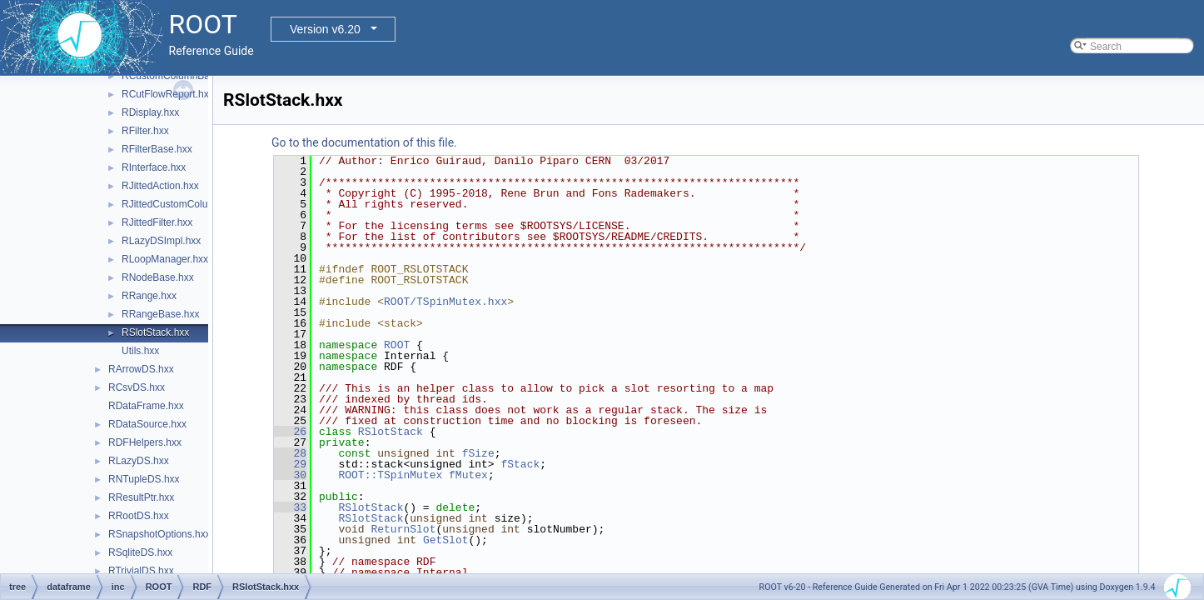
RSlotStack (390, 431)
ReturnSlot (403, 529)
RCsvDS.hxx (136, 387)
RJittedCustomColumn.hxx (181, 204)
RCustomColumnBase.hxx (180, 76)
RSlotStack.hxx (155, 332)
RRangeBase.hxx (160, 314)
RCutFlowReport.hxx (168, 94)
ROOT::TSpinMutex (390, 475)
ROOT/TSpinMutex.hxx (445, 301)
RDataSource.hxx (147, 424)
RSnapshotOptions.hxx (159, 534)
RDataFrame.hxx (146, 406)
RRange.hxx (149, 296)
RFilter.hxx (145, 131)
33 (290, 507)
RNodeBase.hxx (158, 277)
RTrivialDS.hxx (141, 571)
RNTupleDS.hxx (144, 479)
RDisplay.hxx (150, 112)
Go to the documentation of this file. (364, 142)
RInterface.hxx (154, 167)
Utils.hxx (140, 351)
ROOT (397, 345)
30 (290, 475)
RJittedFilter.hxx (157, 222)
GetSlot (446, 540)
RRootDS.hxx (138, 516)
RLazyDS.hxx (138, 461)
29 (290, 464)
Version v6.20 (325, 29)
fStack (520, 464)
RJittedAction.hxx (160, 186)
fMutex (468, 475)
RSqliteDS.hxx (140, 552)
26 (290, 431)
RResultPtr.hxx (141, 497)
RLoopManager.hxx (165, 259)
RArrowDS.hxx (141, 369)
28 (290, 453)
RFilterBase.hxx (157, 149)
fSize (478, 453)
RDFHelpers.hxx (145, 442)
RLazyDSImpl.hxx (161, 241)
